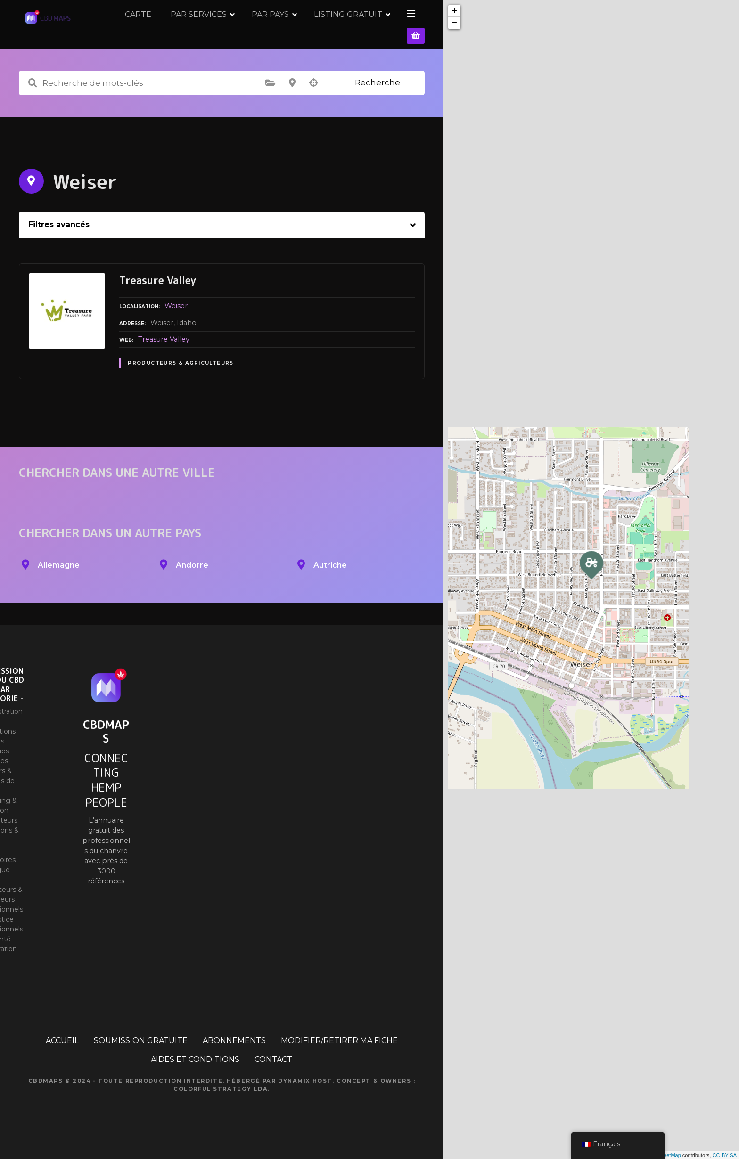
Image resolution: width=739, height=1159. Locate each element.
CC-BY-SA (724, 1155)
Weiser (176, 318)
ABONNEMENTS (234, 1053)
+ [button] (454, 10)
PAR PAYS (337, 30)
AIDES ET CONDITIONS (195, 1072)
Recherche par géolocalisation (313, 95)
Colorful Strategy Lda (220, 1101)
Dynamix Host (305, 1093)
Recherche (377, 95)
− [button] (454, 23)
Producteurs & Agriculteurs (181, 376)
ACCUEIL (62, 1053)
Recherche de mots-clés (32, 95)
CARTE (205, 30)
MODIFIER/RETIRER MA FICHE (339, 1053)
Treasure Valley (163, 351)
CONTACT (273, 1072)
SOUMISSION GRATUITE (141, 1053)
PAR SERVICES (266, 30)
